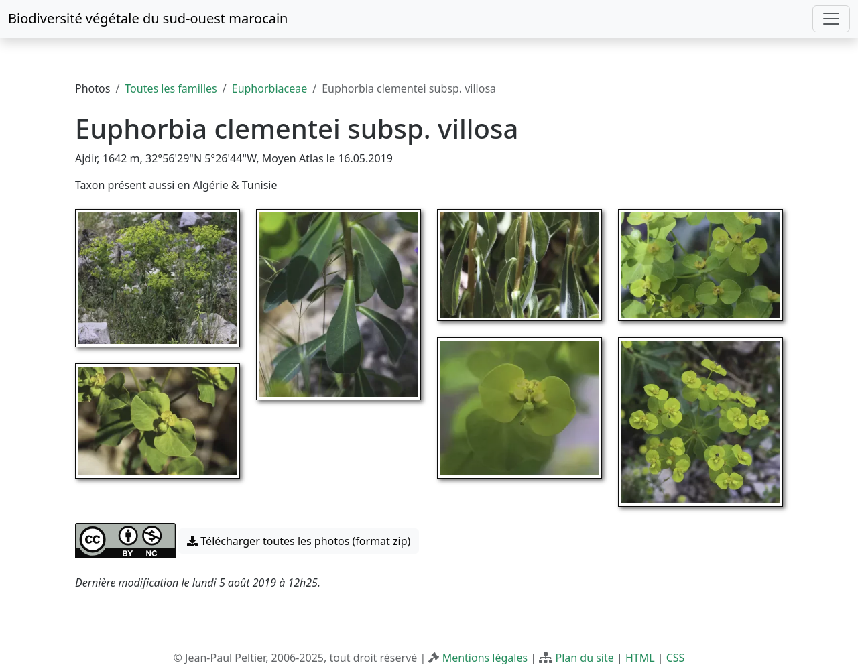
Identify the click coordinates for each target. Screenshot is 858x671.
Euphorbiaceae (269, 88)
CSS (675, 657)
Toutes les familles (171, 88)
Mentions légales (485, 657)
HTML (640, 657)
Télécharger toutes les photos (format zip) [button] (298, 541)
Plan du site (584, 657)
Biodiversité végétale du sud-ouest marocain (148, 18)
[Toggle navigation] (831, 18)
